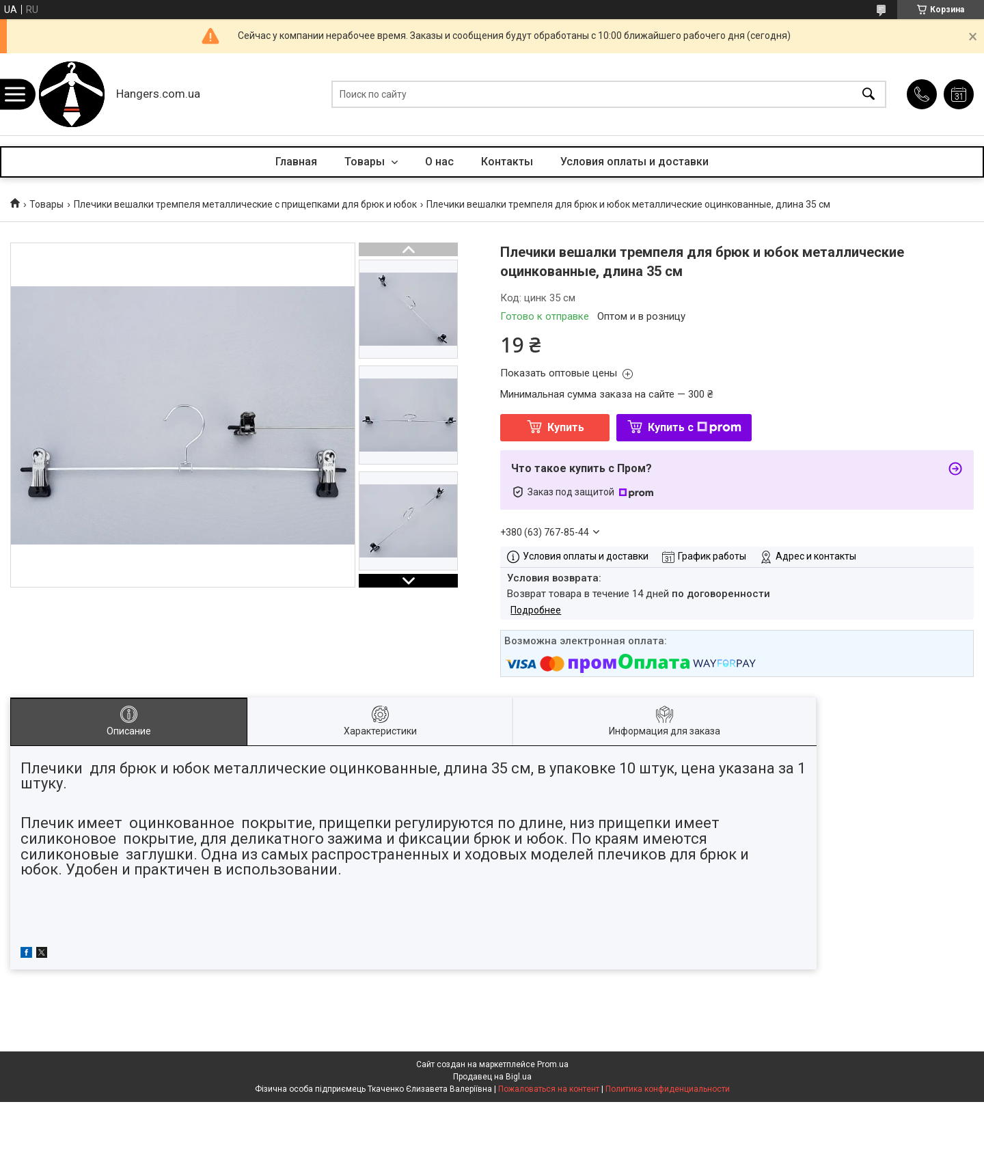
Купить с (694, 427)
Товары (365, 161)
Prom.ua (553, 1064)
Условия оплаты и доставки (634, 161)
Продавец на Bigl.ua (492, 1077)
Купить (565, 427)
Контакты (507, 161)
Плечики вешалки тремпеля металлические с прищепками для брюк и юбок (245, 204)
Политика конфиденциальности (667, 1089)
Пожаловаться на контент (548, 1089)
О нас (439, 161)
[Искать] (868, 94)
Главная (296, 161)
